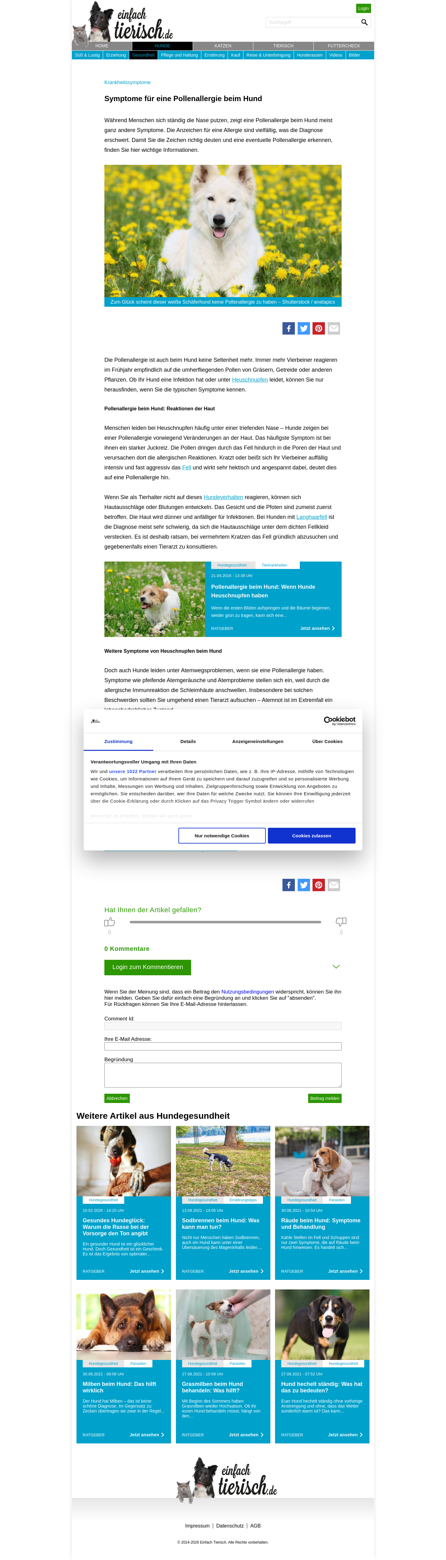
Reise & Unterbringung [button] (269, 55)
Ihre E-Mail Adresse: (128, 1039)
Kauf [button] (235, 55)
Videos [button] (336, 55)
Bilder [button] (354, 55)
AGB (255, 1525)
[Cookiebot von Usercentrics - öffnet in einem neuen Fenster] (328, 721)
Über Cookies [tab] (328, 741)
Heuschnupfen (250, 380)
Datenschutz (230, 1525)
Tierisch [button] (283, 45)
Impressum (197, 1525)
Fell (186, 467)
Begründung (118, 1059)
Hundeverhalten (223, 497)
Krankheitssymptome (127, 82)
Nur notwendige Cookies (222, 835)
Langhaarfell (311, 517)
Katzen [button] (223, 45)
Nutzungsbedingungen (247, 992)
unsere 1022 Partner (132, 771)
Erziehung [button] (116, 55)
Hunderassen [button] (310, 55)
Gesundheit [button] (143, 55)
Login (363, 8)
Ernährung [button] (214, 55)
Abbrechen (117, 1098)
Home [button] (101, 45)
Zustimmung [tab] (118, 741)
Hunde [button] (162, 45)
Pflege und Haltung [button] (179, 55)
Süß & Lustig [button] (87, 55)
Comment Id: (119, 1019)
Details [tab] (188, 741)
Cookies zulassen (311, 835)
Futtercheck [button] (344, 45)
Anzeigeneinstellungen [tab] (257, 741)
